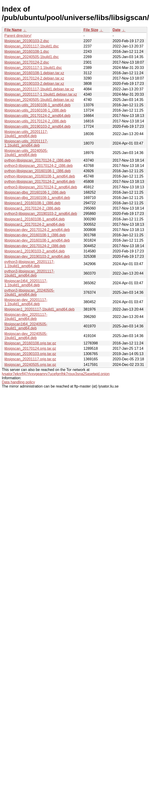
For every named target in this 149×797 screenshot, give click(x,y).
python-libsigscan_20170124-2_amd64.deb (39, 182)
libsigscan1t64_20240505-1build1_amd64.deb (25, 326)
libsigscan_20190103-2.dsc (26, 41)
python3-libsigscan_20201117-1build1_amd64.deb (29, 273)
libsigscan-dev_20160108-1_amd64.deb (37, 240)
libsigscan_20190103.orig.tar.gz (30, 354)
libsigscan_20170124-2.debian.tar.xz (34, 78)
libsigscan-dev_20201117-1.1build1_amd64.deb (25, 302)
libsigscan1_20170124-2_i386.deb (32, 208)
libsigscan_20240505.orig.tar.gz (30, 365)
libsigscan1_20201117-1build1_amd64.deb (39, 309)
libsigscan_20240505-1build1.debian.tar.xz (39, 100)
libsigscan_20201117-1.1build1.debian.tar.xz (40, 94)
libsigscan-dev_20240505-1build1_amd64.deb (25, 336)
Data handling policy (18, 382)
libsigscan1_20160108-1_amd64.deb (34, 219)
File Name (13, 30)
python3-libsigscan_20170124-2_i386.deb (38, 166)
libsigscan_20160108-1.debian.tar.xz (34, 73)
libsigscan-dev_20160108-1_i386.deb (35, 235)
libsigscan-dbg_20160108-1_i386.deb (35, 192)
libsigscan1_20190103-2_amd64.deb (34, 251)
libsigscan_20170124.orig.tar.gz (30, 348)
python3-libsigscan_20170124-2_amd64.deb (40, 187)
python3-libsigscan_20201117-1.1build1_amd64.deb (29, 264)
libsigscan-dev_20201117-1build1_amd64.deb (25, 317)
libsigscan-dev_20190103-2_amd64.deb (37, 256)
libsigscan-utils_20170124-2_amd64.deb (37, 116)
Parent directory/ (17, 36)
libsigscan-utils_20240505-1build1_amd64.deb (26, 153)
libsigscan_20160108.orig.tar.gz (30, 343)
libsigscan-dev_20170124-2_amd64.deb (37, 230)
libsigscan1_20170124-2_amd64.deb (34, 224)
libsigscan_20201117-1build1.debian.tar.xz (39, 89)
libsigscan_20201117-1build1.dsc (31, 46)
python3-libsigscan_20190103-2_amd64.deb (40, 214)
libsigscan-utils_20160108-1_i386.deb (35, 110)
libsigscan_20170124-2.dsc (26, 62)
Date (116, 30)
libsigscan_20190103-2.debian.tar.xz (34, 84)
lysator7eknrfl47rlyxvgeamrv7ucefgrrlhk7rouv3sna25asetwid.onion (56, 374)
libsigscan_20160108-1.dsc (26, 51)
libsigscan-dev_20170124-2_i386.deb (35, 246)
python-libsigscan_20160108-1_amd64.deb (39, 176)
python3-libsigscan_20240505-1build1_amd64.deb (29, 292)
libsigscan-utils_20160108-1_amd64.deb (37, 105)
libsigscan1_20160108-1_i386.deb (32, 203)
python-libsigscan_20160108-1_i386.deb (37, 171)
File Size (90, 30)
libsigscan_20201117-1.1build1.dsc (33, 68)
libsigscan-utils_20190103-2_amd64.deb (37, 126)
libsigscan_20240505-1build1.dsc (31, 57)
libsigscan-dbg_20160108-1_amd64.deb (37, 198)
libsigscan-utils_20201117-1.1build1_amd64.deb (26, 143)
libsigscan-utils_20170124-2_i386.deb (35, 121)
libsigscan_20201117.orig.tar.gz (30, 359)
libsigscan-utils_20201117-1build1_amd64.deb (26, 134)
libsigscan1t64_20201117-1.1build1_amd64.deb (25, 283)
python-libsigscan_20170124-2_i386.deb (37, 160)
